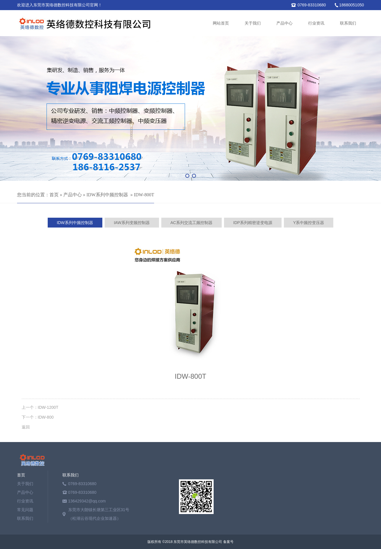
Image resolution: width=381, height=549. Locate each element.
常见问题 (25, 509)
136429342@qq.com (87, 501)
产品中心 (284, 23)
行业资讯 (316, 23)
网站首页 (221, 23)
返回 (26, 427)
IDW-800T (144, 194)
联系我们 (348, 23)
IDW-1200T (48, 407)
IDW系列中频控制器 (107, 194)
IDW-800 (46, 417)
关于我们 (253, 23)
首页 (54, 194)
